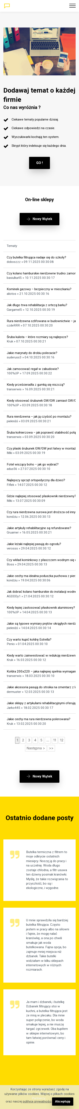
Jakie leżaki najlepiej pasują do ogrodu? (34, 544)
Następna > (36, 748)
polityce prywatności (37, 1101)
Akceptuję (62, 1101)
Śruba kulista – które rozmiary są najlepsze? (37, 337)
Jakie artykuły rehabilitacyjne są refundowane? (39, 528)
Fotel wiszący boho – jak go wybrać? (33, 464)
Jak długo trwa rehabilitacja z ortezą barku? (37, 305)
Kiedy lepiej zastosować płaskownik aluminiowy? (41, 608)
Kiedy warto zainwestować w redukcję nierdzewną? (43, 655)
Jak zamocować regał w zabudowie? (33, 369)
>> (51, 748)
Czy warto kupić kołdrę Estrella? (29, 639)
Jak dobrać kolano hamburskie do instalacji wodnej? (43, 592)
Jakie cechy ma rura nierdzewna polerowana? (38, 719)
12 (61, 740)
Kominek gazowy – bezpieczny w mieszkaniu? (39, 289)
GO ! (39, 163)
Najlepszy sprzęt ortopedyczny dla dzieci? (36, 480)
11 (54, 740)
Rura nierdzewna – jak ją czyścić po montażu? (39, 416)
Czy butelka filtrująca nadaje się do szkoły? (36, 257)
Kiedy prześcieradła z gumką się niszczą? (36, 385)
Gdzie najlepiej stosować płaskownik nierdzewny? (41, 496)
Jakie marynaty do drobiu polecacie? (32, 353)
